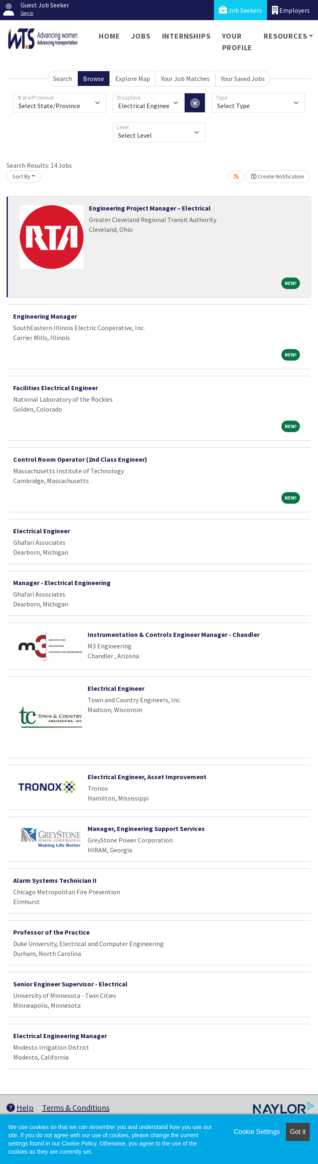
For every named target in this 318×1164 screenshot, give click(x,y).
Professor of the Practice (51, 932)
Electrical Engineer (41, 531)
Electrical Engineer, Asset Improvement (147, 777)
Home (109, 36)
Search (62, 78)
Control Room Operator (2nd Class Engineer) (80, 459)
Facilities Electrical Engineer (55, 388)
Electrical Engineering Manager (60, 1036)
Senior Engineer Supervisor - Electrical (70, 984)
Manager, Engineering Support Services (146, 828)
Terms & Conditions (75, 1107)
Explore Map (132, 78)
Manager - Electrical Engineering (62, 583)
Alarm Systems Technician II (55, 880)
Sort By (21, 176)
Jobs (140, 36)
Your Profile (237, 41)
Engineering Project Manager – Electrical (150, 208)
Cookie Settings (257, 1131)
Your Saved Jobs (243, 78)
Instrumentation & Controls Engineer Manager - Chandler (174, 634)
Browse (93, 78)
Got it (298, 1131)
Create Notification (277, 176)
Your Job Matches (185, 78)
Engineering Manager (45, 316)
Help (20, 1107)
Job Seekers (240, 10)
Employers (291, 10)
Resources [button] (285, 36)
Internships (186, 36)
